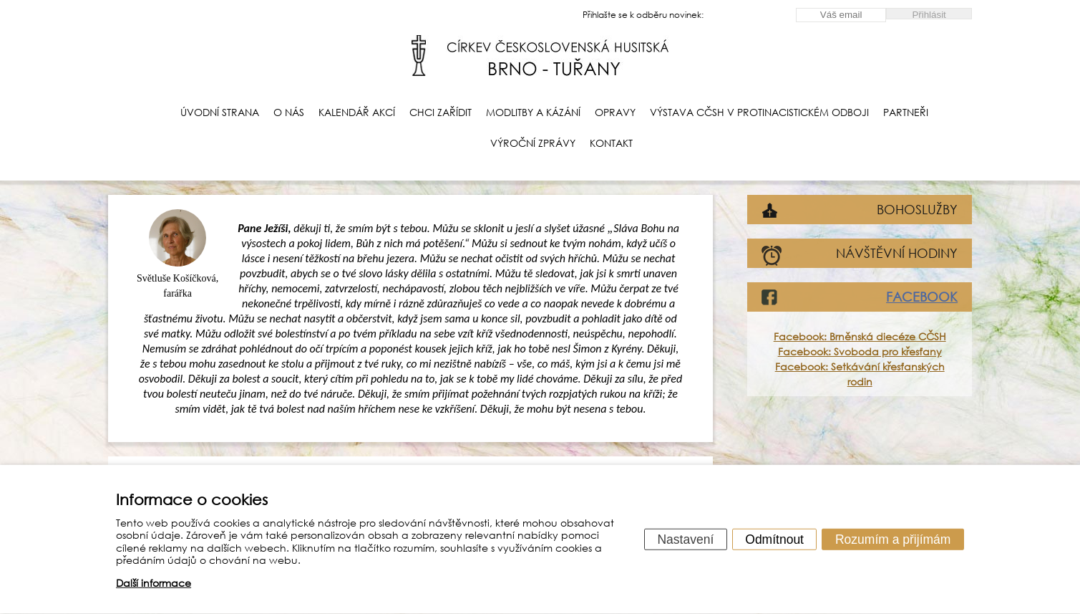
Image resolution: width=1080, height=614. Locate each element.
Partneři (905, 112)
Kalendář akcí (356, 112)
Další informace (153, 583)
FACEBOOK (922, 296)
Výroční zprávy (532, 143)
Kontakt (611, 143)
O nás (288, 112)
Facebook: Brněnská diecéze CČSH (860, 336)
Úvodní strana (219, 112)
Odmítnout (774, 539)
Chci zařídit (440, 112)
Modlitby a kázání (533, 112)
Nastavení (685, 539)
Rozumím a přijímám (892, 539)
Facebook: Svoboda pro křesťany (860, 351)
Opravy (615, 112)
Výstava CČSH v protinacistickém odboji (759, 112)
